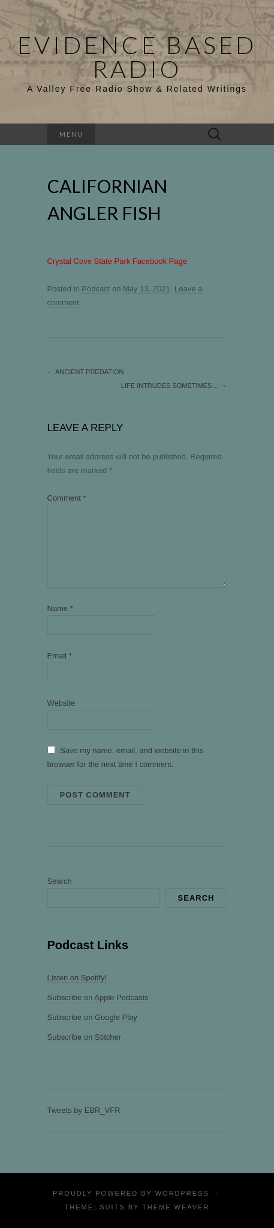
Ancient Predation (85, 371)
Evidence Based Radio (137, 57)
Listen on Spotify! (77, 977)
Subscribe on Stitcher (84, 1037)
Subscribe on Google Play (92, 1017)
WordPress (182, 1193)
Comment (66, 497)
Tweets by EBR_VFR (84, 1110)
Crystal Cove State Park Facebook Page (117, 261)
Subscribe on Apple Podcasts (98, 997)
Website (61, 703)
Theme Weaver (175, 1207)
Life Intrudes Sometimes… (174, 385)
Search (59, 881)
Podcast (96, 288)
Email (59, 655)
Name (60, 608)
